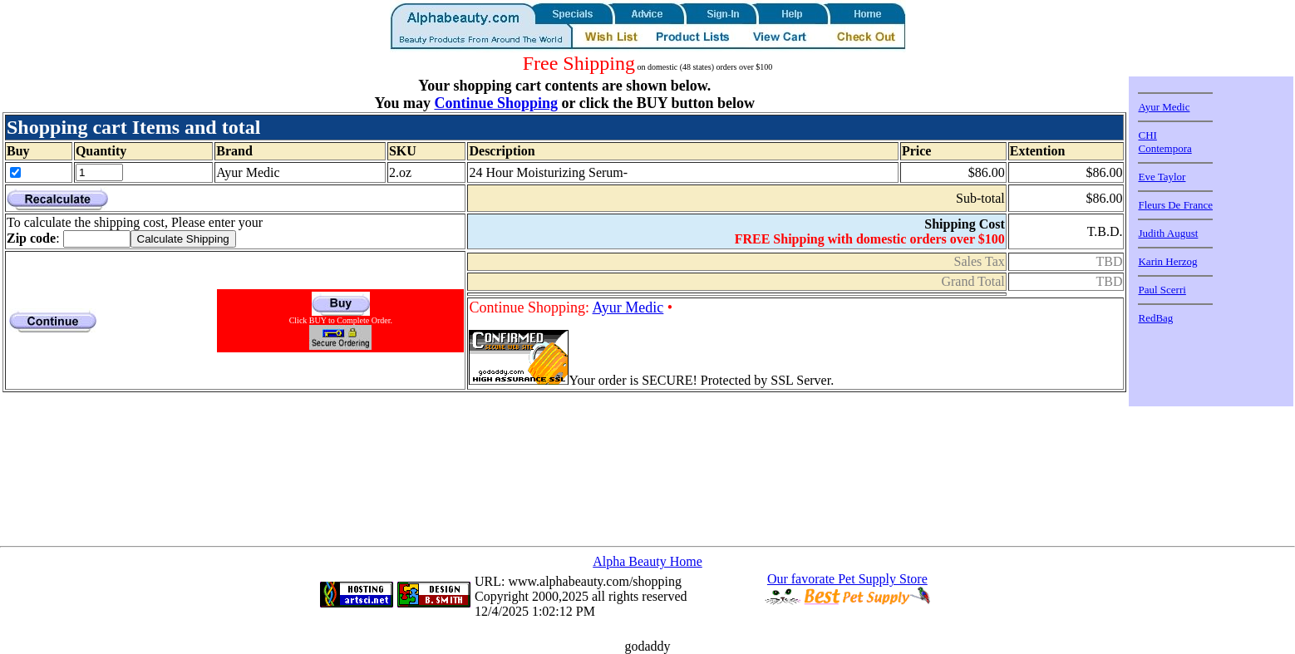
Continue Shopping (496, 103)
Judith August (1168, 233)
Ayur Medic (628, 307)
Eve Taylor (1161, 176)
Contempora (1164, 148)
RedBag (1155, 318)
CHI (1147, 135)
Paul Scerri (1161, 289)
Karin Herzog (1167, 261)
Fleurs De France (1175, 205)
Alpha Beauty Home (647, 561)
